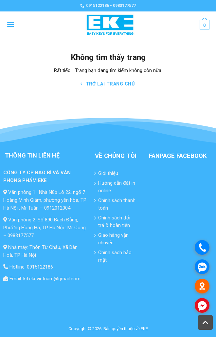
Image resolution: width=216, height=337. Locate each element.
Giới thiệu (108, 173)
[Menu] (10, 24)
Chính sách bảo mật (115, 256)
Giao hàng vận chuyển (113, 239)
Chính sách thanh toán (116, 204)
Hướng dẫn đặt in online (116, 187)
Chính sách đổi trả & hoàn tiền (114, 221)
